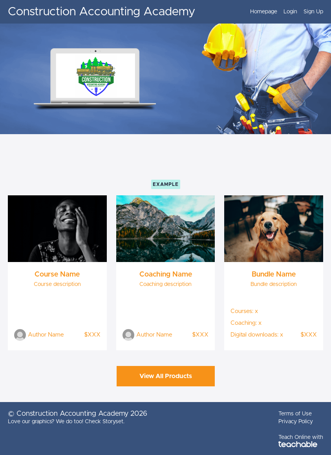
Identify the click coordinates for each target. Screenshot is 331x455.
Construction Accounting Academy (101, 12)
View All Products (165, 376)
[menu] (283, 12)
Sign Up (313, 12)
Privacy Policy (295, 421)
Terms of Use (295, 414)
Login (290, 12)
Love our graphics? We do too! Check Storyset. (66, 421)
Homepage (263, 12)
